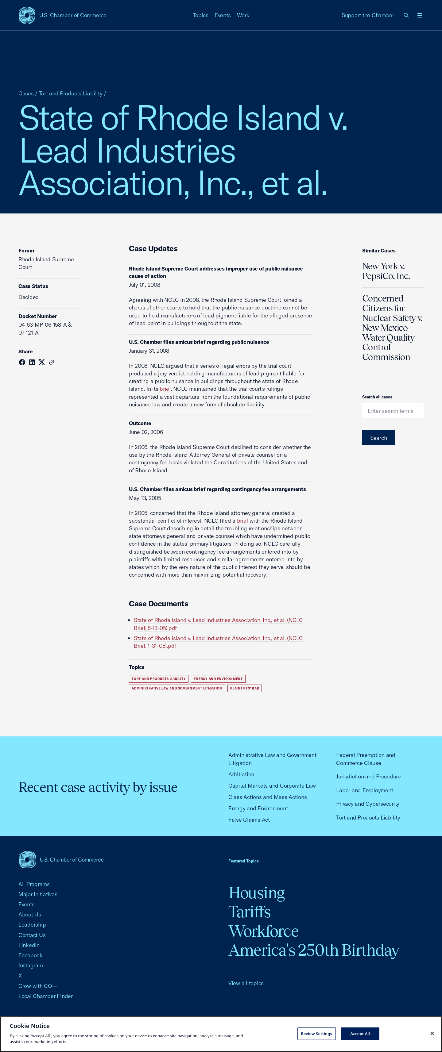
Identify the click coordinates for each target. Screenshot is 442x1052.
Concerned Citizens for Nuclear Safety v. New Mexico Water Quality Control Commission (392, 327)
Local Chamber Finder (45, 996)
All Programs (34, 884)
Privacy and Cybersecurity (367, 803)
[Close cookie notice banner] (432, 1033)
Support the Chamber (368, 15)
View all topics (246, 983)
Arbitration (241, 774)
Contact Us (31, 935)
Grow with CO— (37, 985)
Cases (26, 93)
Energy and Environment (218, 679)
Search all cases (377, 396)
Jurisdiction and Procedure (368, 776)
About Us (29, 914)
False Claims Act (249, 819)
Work (243, 15)
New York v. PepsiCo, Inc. (386, 271)
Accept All (360, 1033)
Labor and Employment (364, 790)
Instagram (30, 965)
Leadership (32, 924)
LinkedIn (29, 945)
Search (378, 437)
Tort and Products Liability (71, 93)
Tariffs (249, 911)
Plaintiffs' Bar (244, 688)
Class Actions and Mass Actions (267, 797)
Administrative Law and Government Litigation (177, 688)
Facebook (30, 955)
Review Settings (316, 1033)
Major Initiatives (37, 894)
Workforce (263, 931)
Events (223, 15)
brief (165, 388)
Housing (256, 892)
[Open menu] (420, 15)
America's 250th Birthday (313, 950)
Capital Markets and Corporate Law (272, 785)
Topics (201, 15)
